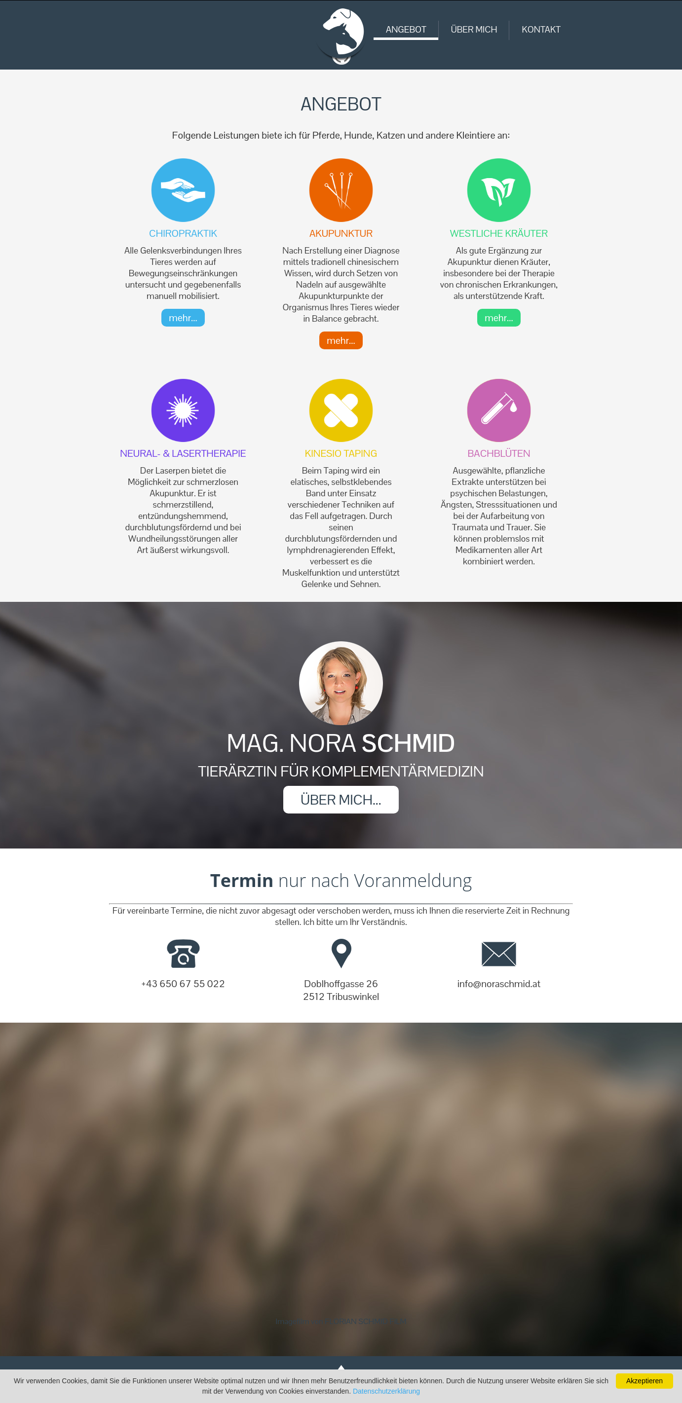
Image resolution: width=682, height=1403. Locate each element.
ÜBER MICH (474, 29)
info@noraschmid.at (498, 983)
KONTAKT (541, 29)
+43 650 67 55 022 (183, 983)
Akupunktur (341, 233)
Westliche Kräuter (499, 233)
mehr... (183, 317)
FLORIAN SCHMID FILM (365, 1321)
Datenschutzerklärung (386, 1391)
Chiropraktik (183, 233)
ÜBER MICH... (341, 800)
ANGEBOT (406, 29)
